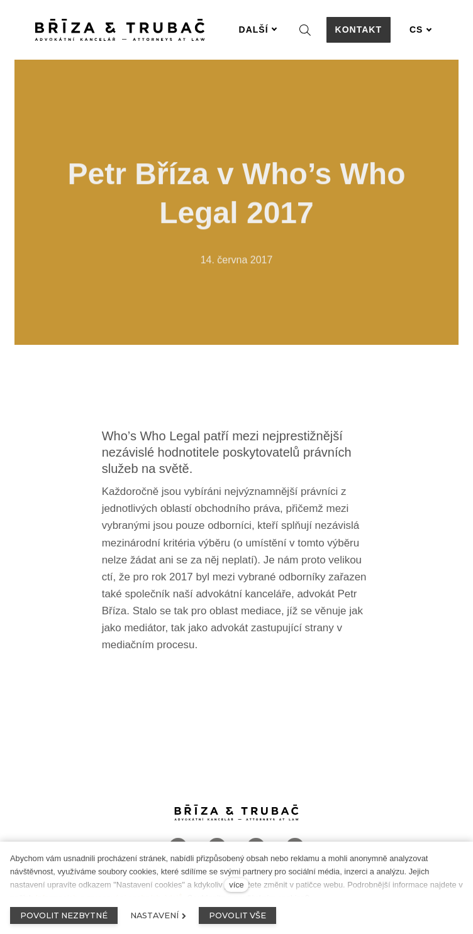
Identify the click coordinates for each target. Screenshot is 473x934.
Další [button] (258, 29)
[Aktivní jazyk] (421, 30)
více (236, 884)
